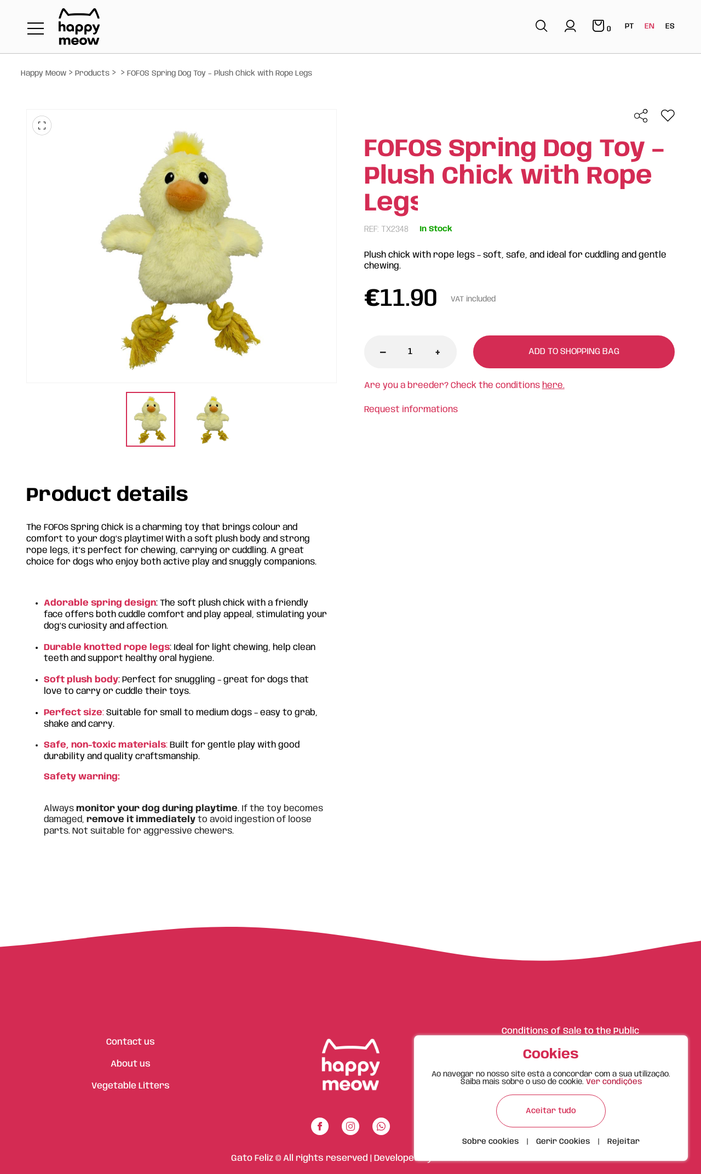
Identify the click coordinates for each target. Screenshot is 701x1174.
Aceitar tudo (551, 1111)
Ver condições (614, 1082)
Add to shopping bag (573, 351)
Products (92, 73)
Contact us (130, 1042)
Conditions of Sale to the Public (570, 1031)
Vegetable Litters (130, 1086)
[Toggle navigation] (35, 29)
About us (131, 1064)
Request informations (411, 409)
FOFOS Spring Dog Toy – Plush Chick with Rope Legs (219, 73)
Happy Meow (43, 73)
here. (553, 385)
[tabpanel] (150, 420)
